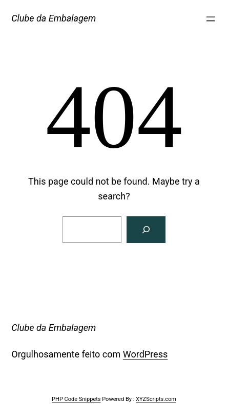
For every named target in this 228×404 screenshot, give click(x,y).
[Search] (146, 229)
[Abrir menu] (210, 19)
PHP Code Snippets (76, 399)
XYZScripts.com (156, 399)
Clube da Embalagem (53, 18)
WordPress (145, 354)
